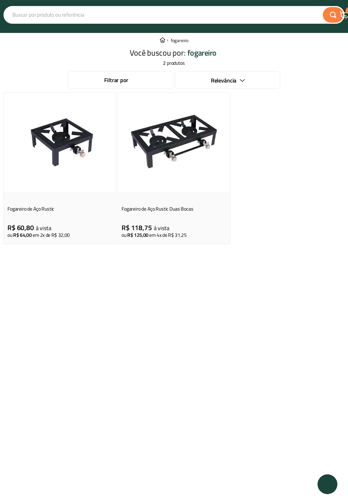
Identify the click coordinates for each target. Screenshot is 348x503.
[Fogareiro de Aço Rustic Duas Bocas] (174, 168)
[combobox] (140, 15)
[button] (327, 484)
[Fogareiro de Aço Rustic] (60, 168)
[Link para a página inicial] (162, 40)
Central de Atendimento (309, 15)
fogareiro (180, 40)
